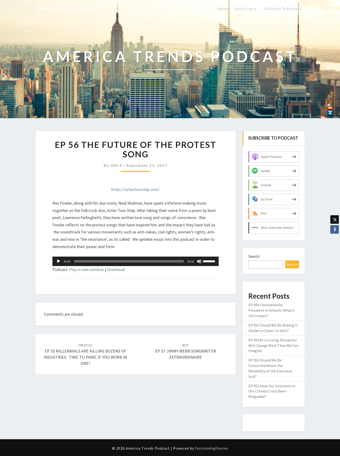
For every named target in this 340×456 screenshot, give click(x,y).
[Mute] (199, 261)
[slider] (129, 261)
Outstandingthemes (211, 448)
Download (116, 269)
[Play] (58, 261)
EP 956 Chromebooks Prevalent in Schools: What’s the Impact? (271, 310)
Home (222, 8)
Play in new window (86, 269)
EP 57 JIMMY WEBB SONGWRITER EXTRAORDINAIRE (185, 351)
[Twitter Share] (334, 219)
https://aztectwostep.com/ (135, 189)
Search (253, 256)
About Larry (245, 8)
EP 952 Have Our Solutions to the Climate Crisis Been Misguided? (271, 391)
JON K (116, 165)
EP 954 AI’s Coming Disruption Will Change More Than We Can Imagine (273, 345)
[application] (135, 261)
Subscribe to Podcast (282, 8)
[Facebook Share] (334, 229)
